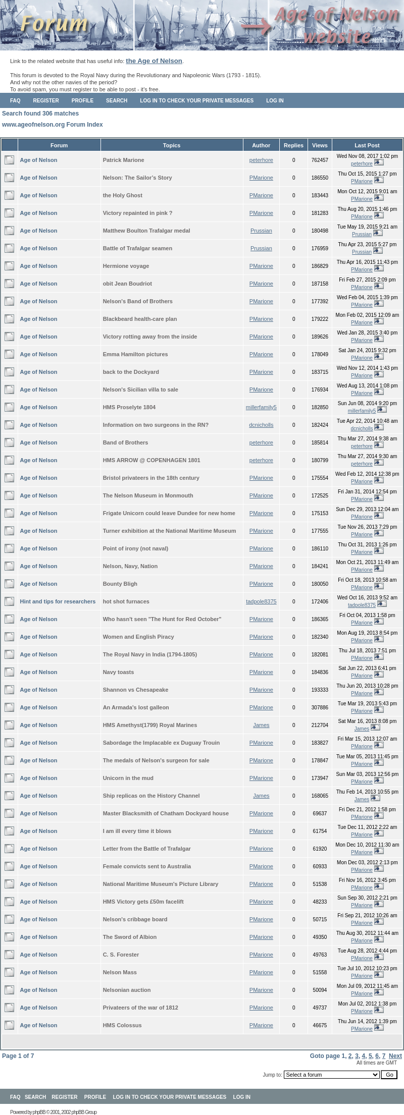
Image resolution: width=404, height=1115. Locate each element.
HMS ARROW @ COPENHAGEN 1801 (151, 460)
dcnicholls (261, 425)
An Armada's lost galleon (136, 707)
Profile (82, 100)
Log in (274, 100)
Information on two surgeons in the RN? (156, 425)
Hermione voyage (126, 266)
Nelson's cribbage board (135, 919)
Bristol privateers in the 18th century (151, 478)
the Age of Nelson (154, 61)
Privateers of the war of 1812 (140, 1008)
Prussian (261, 231)
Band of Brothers (125, 442)
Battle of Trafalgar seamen (138, 248)
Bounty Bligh (120, 584)
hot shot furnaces (126, 601)
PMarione (261, 178)
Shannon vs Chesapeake (136, 690)
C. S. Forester (121, 955)
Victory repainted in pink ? (138, 213)
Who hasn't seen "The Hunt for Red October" (162, 619)
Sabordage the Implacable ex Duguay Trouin (161, 743)
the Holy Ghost (122, 195)
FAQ (15, 100)
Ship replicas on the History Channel (151, 796)
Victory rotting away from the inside (150, 336)
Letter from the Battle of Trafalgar (147, 849)
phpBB (39, 1112)
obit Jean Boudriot (127, 284)
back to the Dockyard (131, 372)
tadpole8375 (261, 601)
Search (116, 100)
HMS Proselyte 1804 (129, 407)
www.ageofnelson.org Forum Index (52, 124)
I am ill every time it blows (137, 831)
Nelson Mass (120, 972)
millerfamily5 (261, 407)
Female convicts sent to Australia (147, 866)
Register (46, 100)
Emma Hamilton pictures (135, 354)
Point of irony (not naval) (136, 548)
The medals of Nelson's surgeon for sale (156, 760)
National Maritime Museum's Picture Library (161, 884)
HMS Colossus (122, 1025)
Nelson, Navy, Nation (130, 566)
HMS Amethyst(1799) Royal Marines (150, 725)
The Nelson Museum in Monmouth (148, 495)
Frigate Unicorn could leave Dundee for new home (169, 513)
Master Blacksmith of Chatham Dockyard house (166, 813)
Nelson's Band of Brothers (138, 301)
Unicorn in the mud (128, 778)
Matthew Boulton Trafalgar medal (146, 231)
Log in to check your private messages (197, 100)
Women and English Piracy (138, 637)
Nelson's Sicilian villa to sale (140, 389)
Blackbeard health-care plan (140, 319)
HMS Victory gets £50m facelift (143, 902)
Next (395, 1056)
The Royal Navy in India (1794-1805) (150, 654)
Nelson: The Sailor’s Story (137, 178)
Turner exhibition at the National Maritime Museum (169, 531)
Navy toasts (118, 672)
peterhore (261, 160)
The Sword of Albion (130, 937)
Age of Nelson (39, 160)
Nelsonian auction (127, 990)
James (261, 725)
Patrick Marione (123, 160)
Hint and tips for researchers (58, 601)
